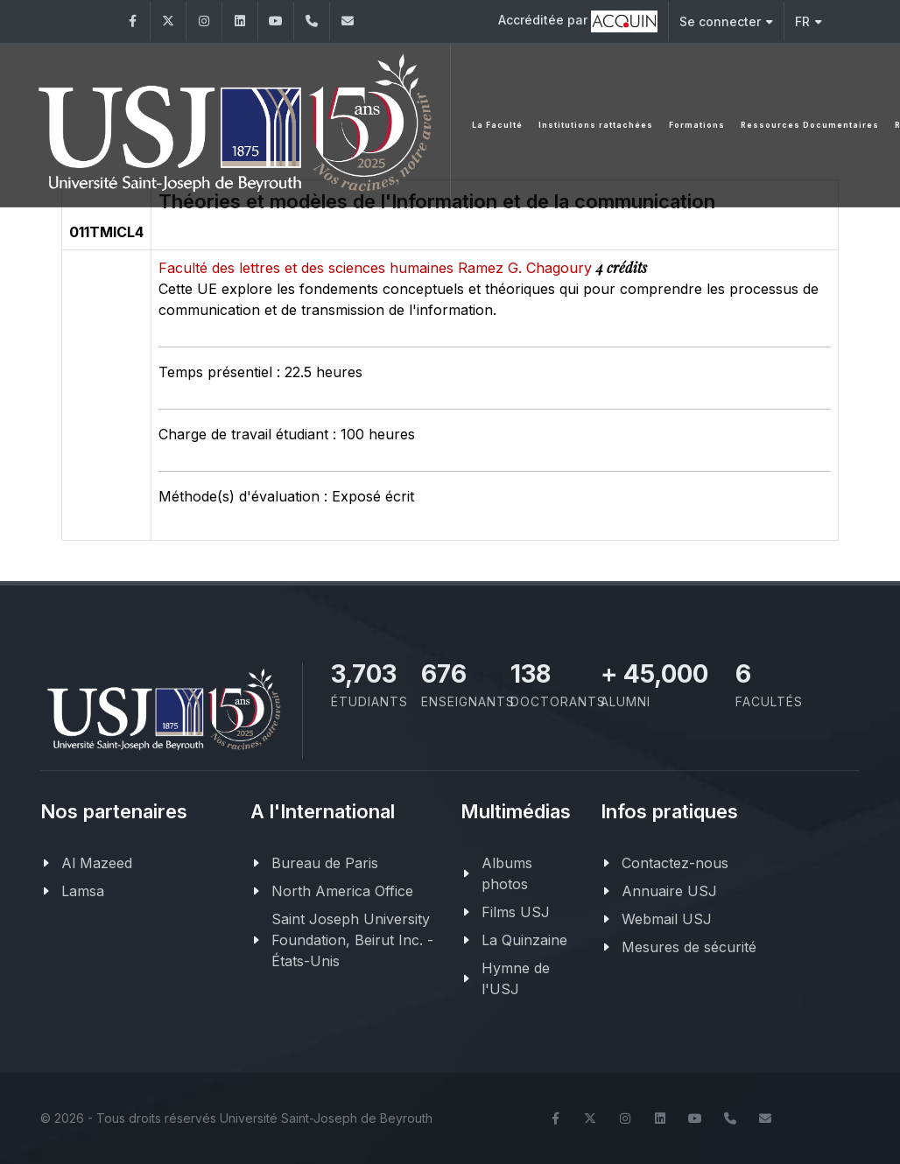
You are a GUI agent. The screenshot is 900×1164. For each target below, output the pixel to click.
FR (808, 21)
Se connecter (726, 21)
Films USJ (516, 912)
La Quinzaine (524, 940)
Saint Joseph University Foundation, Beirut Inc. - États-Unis (352, 940)
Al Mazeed (96, 863)
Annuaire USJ (669, 891)
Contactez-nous (675, 863)
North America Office (342, 891)
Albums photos (507, 873)
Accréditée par (577, 21)
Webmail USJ (667, 919)
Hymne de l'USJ (516, 978)
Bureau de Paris (324, 863)
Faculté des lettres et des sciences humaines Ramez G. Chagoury (377, 268)
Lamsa (82, 891)
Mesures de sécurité (689, 947)
